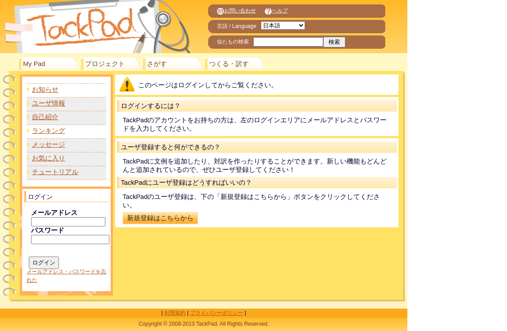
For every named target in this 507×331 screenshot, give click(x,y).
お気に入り (48, 158)
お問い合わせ (236, 11)
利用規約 (175, 313)
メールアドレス (54, 212)
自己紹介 (45, 117)
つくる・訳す (229, 63)
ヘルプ (276, 11)
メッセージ (48, 144)
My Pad (34, 63)
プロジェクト (105, 63)
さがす (157, 63)
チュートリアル (55, 171)
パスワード (47, 230)
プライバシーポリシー (216, 313)
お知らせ (45, 89)
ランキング (48, 130)
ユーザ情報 (48, 103)
